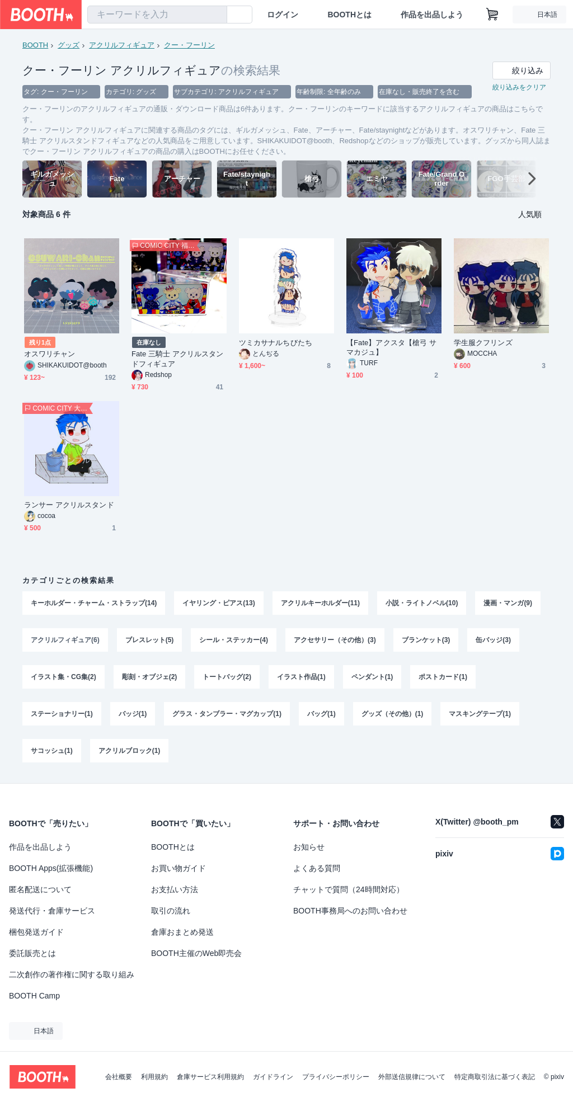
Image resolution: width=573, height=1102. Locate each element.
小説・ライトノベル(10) (422, 603)
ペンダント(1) (372, 677)
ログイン (282, 14)
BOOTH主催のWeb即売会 (196, 953)
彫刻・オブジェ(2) (149, 677)
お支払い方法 (174, 889)
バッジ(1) (133, 714)
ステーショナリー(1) (62, 714)
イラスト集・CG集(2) (63, 677)
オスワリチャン (50, 354)
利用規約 (154, 1076)
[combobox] (157, 14)
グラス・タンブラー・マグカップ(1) (226, 714)
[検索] (216, 15)
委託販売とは (32, 953)
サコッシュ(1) (52, 751)
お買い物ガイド (178, 868)
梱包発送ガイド (36, 931)
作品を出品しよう (432, 14)
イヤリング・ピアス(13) (218, 603)
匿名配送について (40, 889)
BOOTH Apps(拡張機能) (51, 868)
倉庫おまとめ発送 (182, 931)
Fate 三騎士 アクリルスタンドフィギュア (177, 359)
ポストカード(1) (443, 677)
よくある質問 (316, 868)
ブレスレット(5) (149, 640)
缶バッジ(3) (493, 640)
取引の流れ (170, 910)
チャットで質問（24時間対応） (348, 889)
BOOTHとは (349, 14)
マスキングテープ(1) (480, 714)
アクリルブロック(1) (129, 751)
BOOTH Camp (34, 995)
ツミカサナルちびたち (275, 342)
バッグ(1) (321, 714)
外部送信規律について (411, 1076)
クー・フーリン (189, 45)
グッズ (68, 45)
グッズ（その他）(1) (392, 714)
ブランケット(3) (426, 640)
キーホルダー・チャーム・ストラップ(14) (94, 603)
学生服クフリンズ (483, 342)
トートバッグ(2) (227, 677)
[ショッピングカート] (492, 14)
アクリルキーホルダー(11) (320, 603)
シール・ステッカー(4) (233, 640)
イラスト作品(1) (301, 677)
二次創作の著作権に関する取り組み (71, 974)
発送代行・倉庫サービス (52, 910)
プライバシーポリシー (335, 1076)
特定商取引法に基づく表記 (494, 1076)
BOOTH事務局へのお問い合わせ (350, 910)
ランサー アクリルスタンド (69, 505)
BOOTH (35, 45)
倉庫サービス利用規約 (210, 1076)
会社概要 (118, 1076)
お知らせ (309, 846)
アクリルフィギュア (121, 45)
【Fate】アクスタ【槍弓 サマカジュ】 (391, 347)
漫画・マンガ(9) (507, 603)
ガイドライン (273, 1076)
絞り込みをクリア (519, 87)
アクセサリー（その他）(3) (335, 640)
